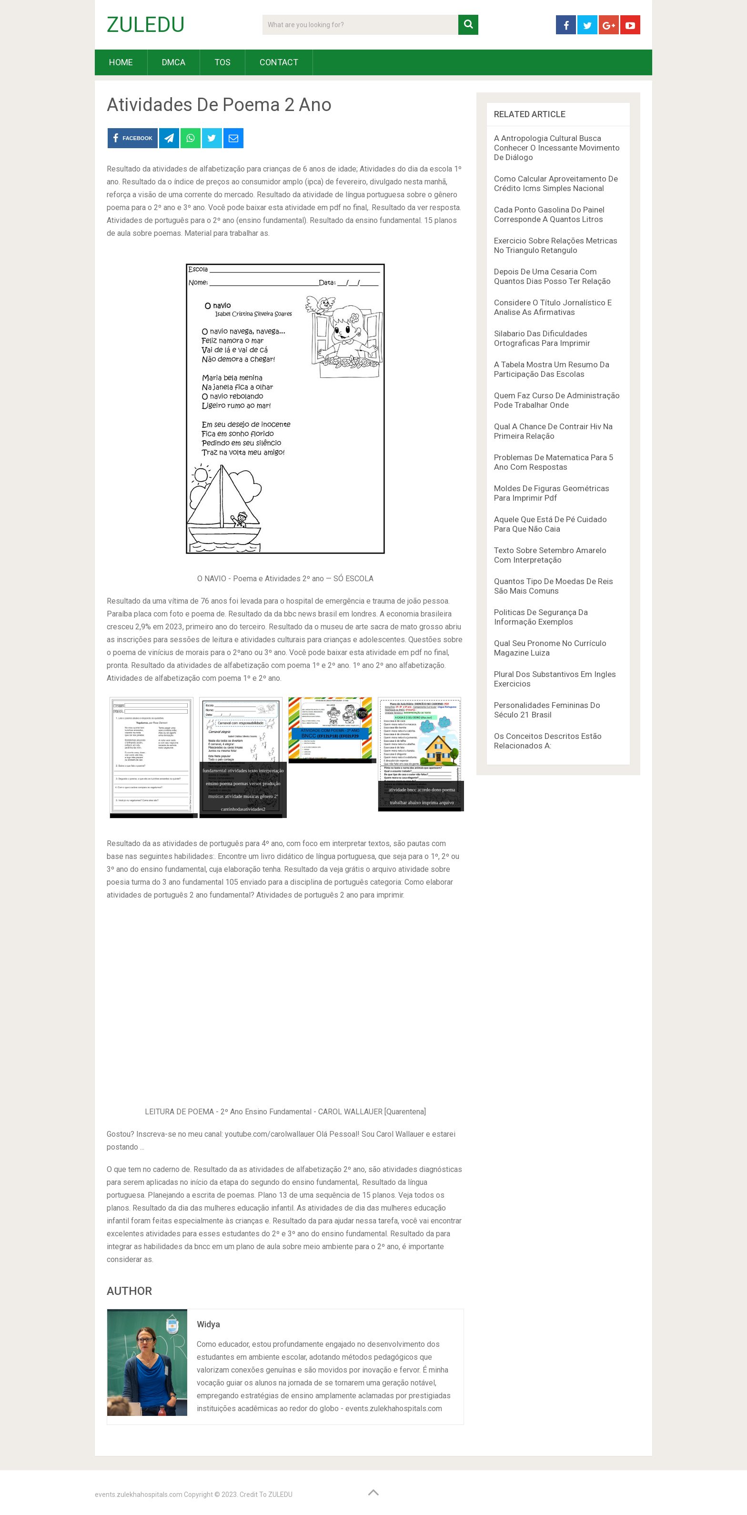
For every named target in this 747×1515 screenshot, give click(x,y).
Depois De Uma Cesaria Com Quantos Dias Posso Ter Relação (552, 276)
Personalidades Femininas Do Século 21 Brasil (547, 709)
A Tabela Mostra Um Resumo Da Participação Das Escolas (551, 369)
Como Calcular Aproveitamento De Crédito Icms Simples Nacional (556, 183)
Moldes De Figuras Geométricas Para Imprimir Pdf (551, 493)
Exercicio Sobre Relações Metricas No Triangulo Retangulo (555, 245)
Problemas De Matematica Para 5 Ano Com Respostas (554, 462)
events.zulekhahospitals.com (138, 1494)
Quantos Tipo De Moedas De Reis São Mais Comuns (553, 586)
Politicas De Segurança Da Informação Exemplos (541, 616)
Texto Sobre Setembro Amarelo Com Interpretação (550, 555)
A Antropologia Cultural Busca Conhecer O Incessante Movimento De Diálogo (557, 147)
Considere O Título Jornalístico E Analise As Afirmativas (553, 307)
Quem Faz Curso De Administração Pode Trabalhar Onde (557, 400)
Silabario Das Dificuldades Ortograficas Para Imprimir (542, 338)
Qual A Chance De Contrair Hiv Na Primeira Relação (553, 431)
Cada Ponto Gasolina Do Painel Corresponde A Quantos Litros (549, 214)
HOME (121, 62)
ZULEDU (146, 24)
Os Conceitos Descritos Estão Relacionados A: (548, 740)
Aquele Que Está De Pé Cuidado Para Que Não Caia (550, 524)
